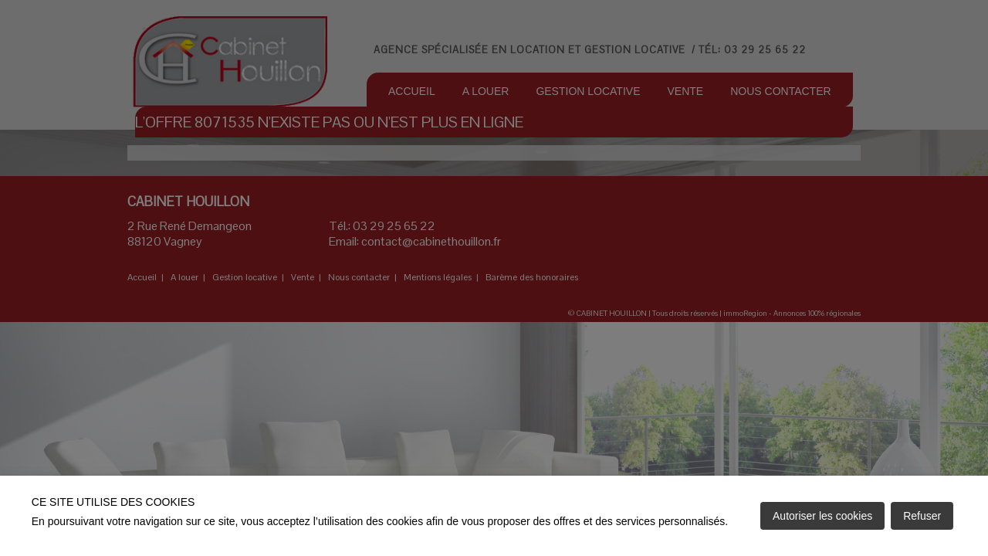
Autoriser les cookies (822, 516)
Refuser (922, 516)
